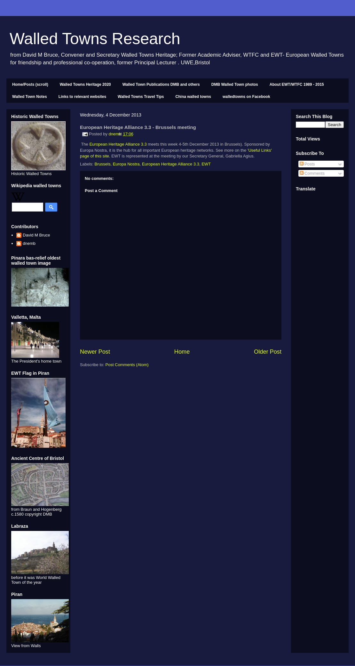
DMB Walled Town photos (234, 84)
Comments (312, 173)
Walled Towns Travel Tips (141, 96)
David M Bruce (36, 235)
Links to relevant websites (82, 96)
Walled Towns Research (95, 39)
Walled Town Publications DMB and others (161, 84)
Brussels (103, 164)
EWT (206, 164)
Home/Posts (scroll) (30, 84)
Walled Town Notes (29, 96)
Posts (307, 164)
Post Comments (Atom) (127, 364)
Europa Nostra (126, 164)
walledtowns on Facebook (246, 96)
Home (182, 352)
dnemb (29, 243)
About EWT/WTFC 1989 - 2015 (297, 84)
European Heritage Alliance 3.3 (117, 144)
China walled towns (193, 96)
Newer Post (95, 352)
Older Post (267, 352)
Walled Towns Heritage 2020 (85, 84)
